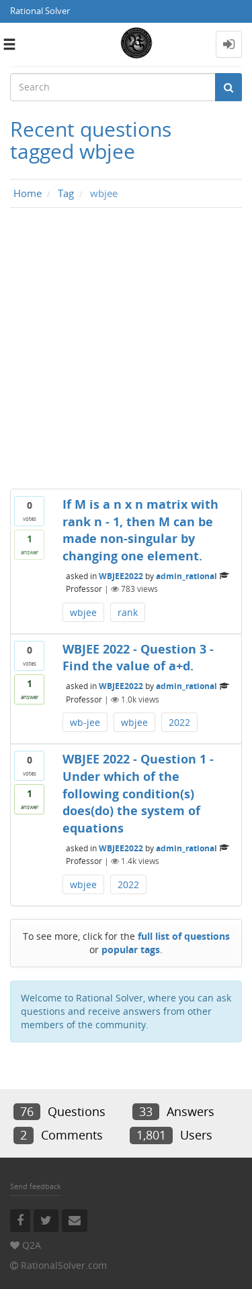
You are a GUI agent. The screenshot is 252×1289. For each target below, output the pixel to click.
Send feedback (35, 1186)
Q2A (31, 1245)
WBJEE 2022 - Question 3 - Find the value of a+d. (138, 657)
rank (128, 612)
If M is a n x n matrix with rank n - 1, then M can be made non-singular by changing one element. (140, 530)
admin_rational (186, 575)
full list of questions (184, 936)
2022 (179, 722)
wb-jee (85, 722)
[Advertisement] (126, 351)
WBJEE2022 (121, 575)
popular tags (130, 949)
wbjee (83, 612)
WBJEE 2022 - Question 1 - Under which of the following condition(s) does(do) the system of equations (138, 793)
